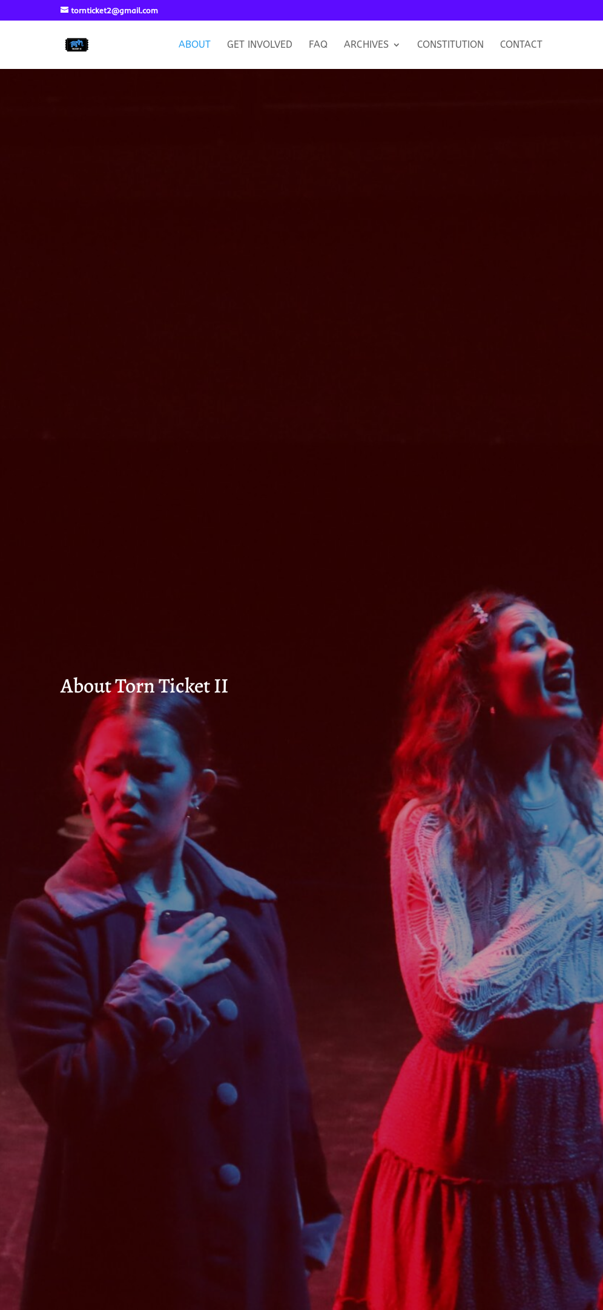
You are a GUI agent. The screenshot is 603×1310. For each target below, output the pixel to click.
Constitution (450, 45)
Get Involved (259, 45)
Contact (521, 45)
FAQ (318, 45)
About (195, 45)
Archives (366, 45)
